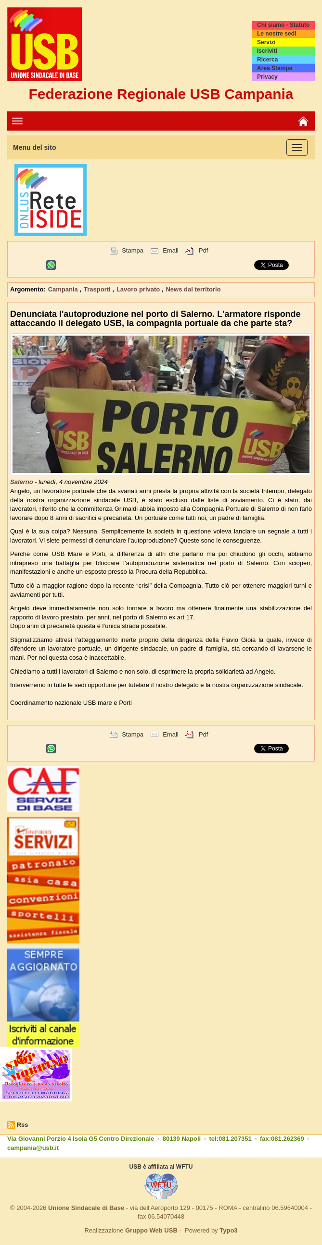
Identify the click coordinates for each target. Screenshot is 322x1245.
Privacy (267, 76)
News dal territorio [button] (193, 289)
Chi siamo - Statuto (283, 25)
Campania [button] (64, 289)
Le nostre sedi (276, 33)
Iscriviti (267, 51)
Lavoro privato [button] (139, 289)
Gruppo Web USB (151, 1230)
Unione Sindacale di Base (86, 1207)
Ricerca (267, 59)
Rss (22, 1124)
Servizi (266, 42)
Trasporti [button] (98, 289)
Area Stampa (274, 68)
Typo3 (228, 1230)
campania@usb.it (33, 1147)
